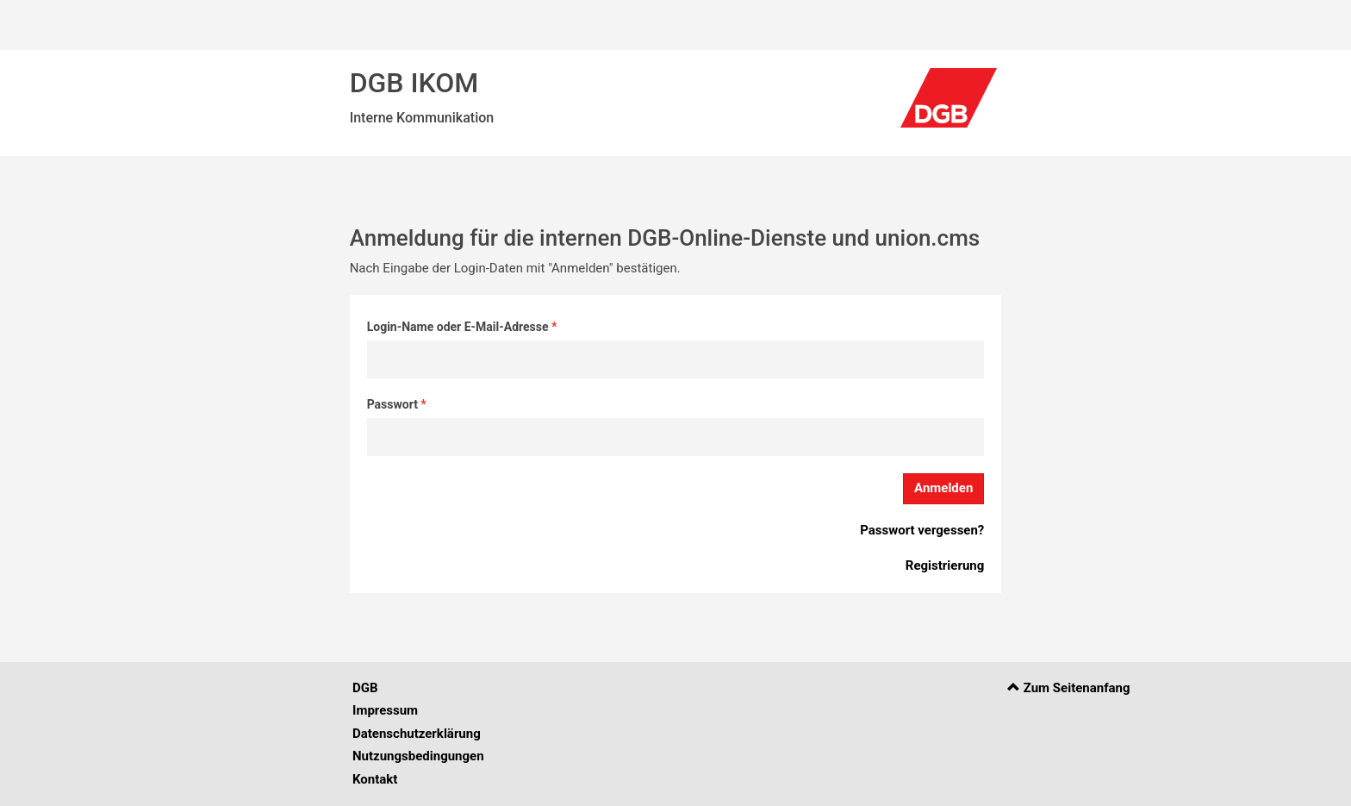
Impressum (385, 710)
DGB (365, 688)
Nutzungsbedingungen (418, 756)
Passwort (394, 404)
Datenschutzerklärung (416, 733)
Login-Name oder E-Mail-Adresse (459, 327)
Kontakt (374, 779)
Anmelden (943, 488)
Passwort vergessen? (922, 530)
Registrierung (945, 565)
